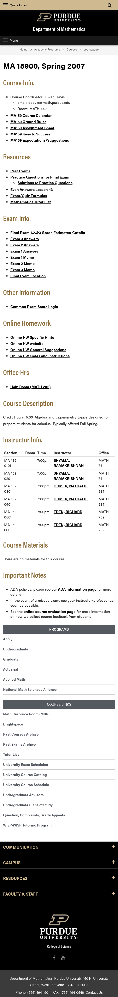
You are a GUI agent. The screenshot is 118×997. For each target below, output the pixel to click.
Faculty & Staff (59, 894)
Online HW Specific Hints (32, 337)
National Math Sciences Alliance (30, 689)
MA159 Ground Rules (28, 121)
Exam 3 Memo (22, 269)
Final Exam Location (28, 275)
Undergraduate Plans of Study (28, 804)
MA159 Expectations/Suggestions (39, 140)
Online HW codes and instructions (40, 355)
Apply (7, 638)
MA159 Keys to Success (30, 133)
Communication (59, 847)
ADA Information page (77, 589)
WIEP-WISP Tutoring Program (27, 825)
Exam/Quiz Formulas (28, 195)
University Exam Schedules (25, 764)
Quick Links (15, 5)
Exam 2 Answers (24, 244)
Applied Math (14, 679)
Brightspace (13, 724)
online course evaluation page (50, 611)
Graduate (11, 659)
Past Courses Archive (21, 734)
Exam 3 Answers (24, 238)
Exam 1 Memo (22, 257)
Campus (59, 862)
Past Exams (20, 170)
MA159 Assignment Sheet (32, 127)
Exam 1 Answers (24, 251)
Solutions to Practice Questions (45, 182)
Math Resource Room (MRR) (26, 713)
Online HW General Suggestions (38, 349)
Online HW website (26, 343)
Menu (10, 40)
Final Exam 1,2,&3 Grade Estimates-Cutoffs (47, 232)
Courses (72, 49)
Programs (59, 629)
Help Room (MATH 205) (30, 386)
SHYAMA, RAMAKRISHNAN (69, 463)
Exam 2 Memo (22, 263)
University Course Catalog (25, 774)
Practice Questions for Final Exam (39, 177)
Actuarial (10, 669)
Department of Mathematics (59, 29)
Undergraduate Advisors (23, 794)
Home (23, 49)
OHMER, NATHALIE (71, 485)
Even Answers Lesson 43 (31, 189)
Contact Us (94, 992)
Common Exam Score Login (34, 306)
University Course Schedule (26, 784)
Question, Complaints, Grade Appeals (34, 814)
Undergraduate (15, 648)
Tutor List (11, 754)
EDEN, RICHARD (68, 511)
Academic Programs (47, 49)
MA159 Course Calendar (31, 115)
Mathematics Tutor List (30, 201)
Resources (59, 878)
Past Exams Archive (19, 744)
